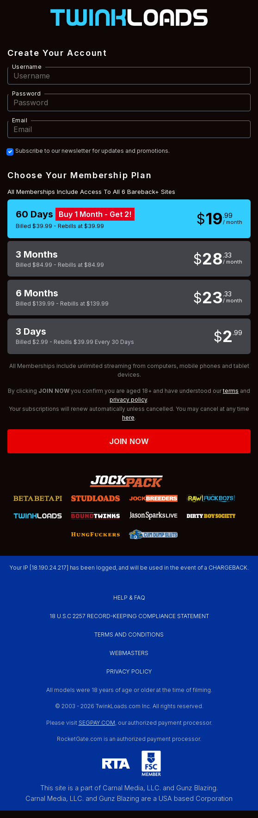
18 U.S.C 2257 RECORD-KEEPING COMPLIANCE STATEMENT (129, 616)
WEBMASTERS (129, 653)
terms (231, 390)
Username (27, 66)
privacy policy (128, 399)
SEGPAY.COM (97, 722)
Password (26, 93)
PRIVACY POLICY (129, 671)
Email (19, 120)
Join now (129, 441)
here (128, 417)
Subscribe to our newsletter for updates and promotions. (92, 151)
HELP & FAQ (129, 597)
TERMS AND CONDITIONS (129, 634)
